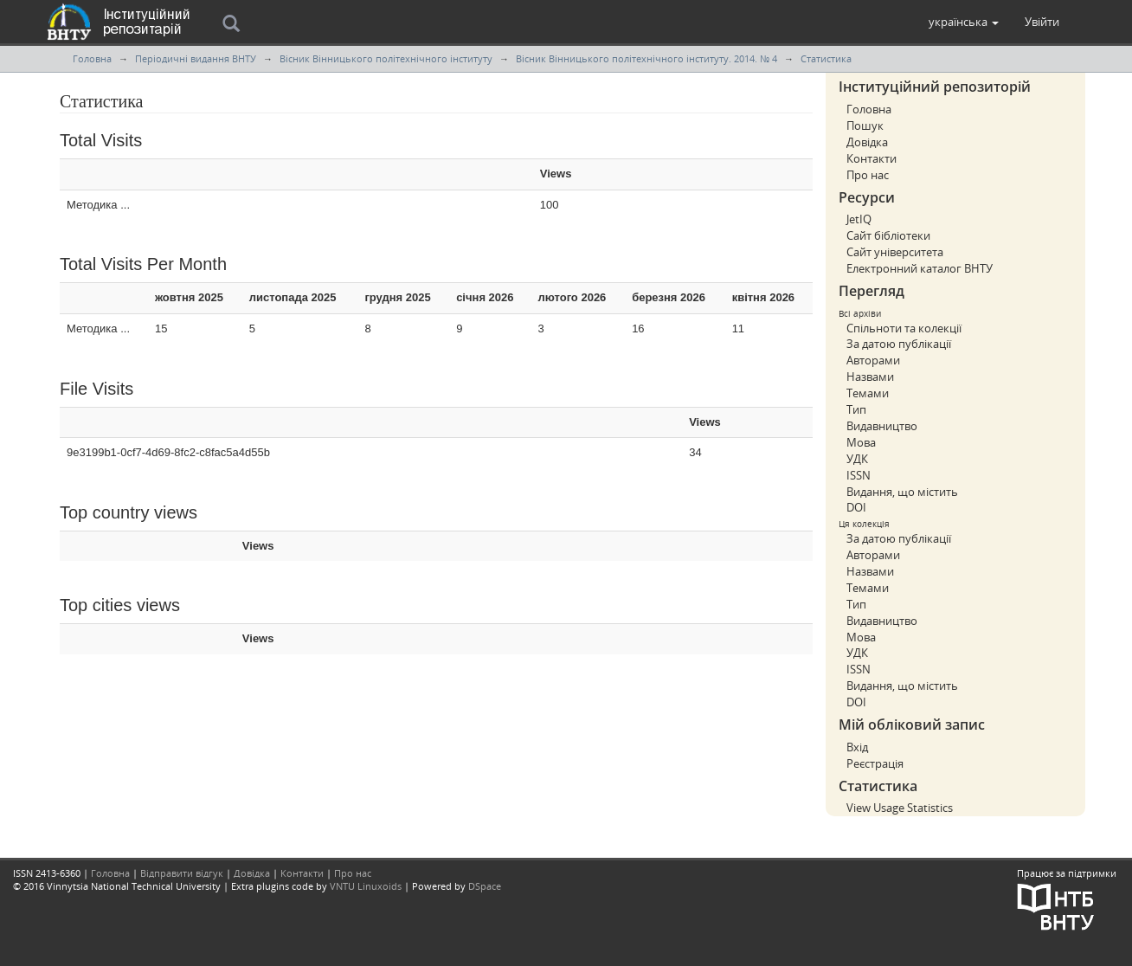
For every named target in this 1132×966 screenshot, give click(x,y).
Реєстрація (875, 763)
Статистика (826, 58)
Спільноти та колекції (904, 328)
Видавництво (881, 426)
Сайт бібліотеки (888, 235)
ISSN (858, 475)
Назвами (870, 376)
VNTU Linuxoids (366, 885)
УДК (857, 459)
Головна (92, 58)
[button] (964, 21)
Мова (861, 442)
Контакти (871, 158)
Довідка (867, 142)
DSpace (484, 885)
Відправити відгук (181, 872)
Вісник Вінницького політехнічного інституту (386, 58)
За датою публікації (898, 343)
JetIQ (859, 219)
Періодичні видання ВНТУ (195, 58)
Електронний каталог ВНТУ (919, 268)
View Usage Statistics (899, 807)
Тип (856, 409)
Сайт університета (894, 252)
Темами (867, 393)
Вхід (857, 747)
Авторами (873, 360)
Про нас (867, 175)
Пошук (865, 125)
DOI (856, 507)
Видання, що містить (902, 491)
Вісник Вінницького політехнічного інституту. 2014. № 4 (646, 58)
